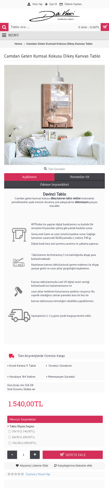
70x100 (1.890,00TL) (22, 443)
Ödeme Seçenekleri (54, 184)
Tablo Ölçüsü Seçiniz (22, 426)
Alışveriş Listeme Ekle (34, 465)
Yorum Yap (44, 474)
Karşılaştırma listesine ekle (75, 465)
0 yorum (31, 474)
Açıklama (29, 177)
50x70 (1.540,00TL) (21, 431)
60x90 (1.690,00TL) (21, 437)
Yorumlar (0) (79, 177)
